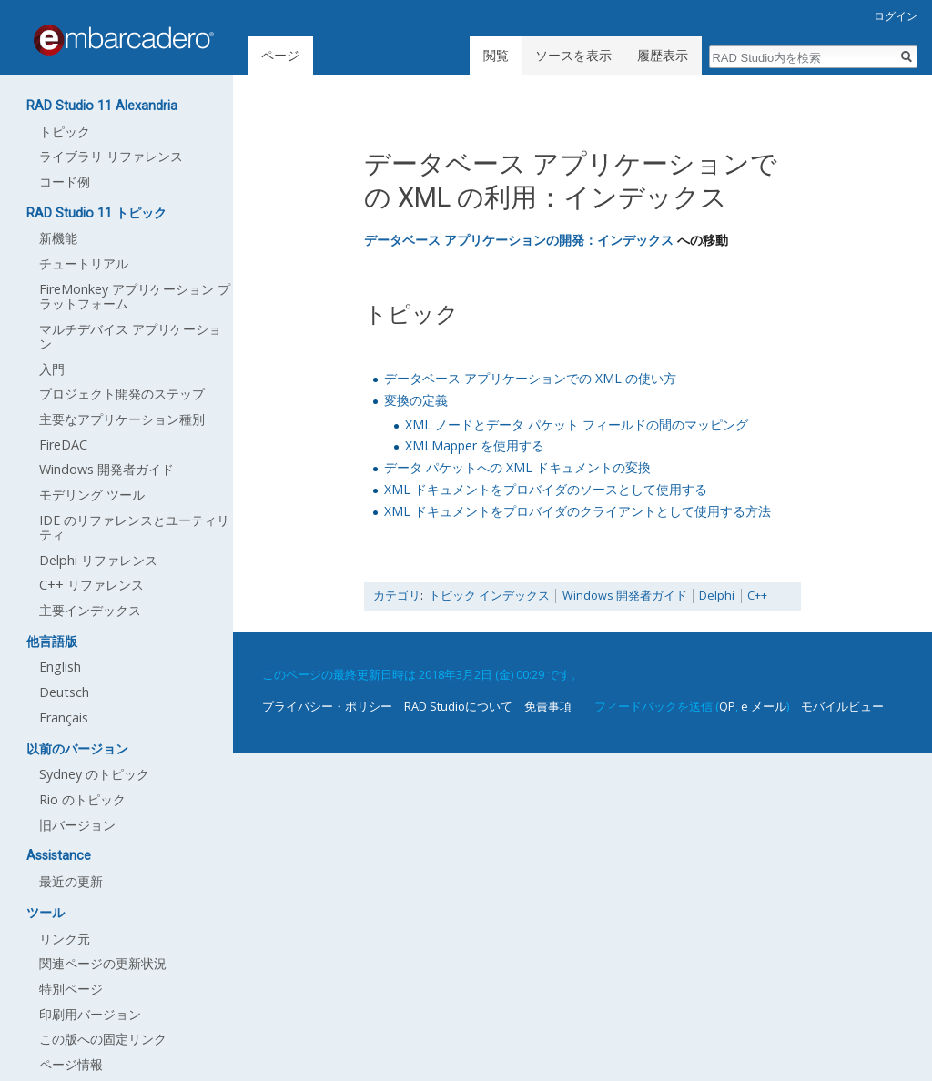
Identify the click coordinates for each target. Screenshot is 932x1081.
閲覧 (496, 55)
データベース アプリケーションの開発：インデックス (519, 239)
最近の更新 (71, 881)
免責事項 (548, 706)
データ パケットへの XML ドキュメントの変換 (517, 467)
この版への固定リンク (103, 1038)
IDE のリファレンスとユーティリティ (134, 527)
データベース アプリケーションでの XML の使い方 (530, 378)
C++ (757, 595)
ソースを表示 (573, 55)
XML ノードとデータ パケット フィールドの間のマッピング (576, 424)
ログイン (895, 16)
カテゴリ (396, 595)
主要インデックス (90, 610)
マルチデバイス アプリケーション (130, 336)
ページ (280, 55)
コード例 (64, 181)
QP (727, 706)
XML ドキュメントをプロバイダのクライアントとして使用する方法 (577, 511)
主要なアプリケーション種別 (122, 419)
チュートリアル (83, 263)
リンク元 (64, 938)
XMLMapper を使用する (474, 445)
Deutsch (64, 692)
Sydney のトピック (94, 774)
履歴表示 (662, 55)
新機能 (58, 238)
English (60, 666)
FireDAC (63, 444)
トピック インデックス (489, 595)
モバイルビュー (842, 706)
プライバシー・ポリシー (327, 706)
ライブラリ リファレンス (111, 156)
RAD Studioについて (458, 706)
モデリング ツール (92, 494)
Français (63, 717)
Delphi (716, 595)
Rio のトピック (82, 799)
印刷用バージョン (90, 1014)
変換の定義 (416, 400)
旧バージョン (77, 824)
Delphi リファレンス (98, 560)
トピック (64, 131)
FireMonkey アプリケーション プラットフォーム (134, 296)
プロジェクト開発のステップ (122, 393)
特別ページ (71, 988)
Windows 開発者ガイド (624, 595)
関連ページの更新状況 (103, 963)
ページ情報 (71, 1064)
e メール (763, 706)
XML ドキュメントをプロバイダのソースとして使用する (545, 489)
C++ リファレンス (91, 584)
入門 (52, 369)
